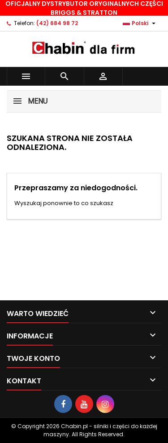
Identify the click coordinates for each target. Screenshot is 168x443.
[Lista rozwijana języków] (140, 23)
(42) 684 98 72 (57, 23)
